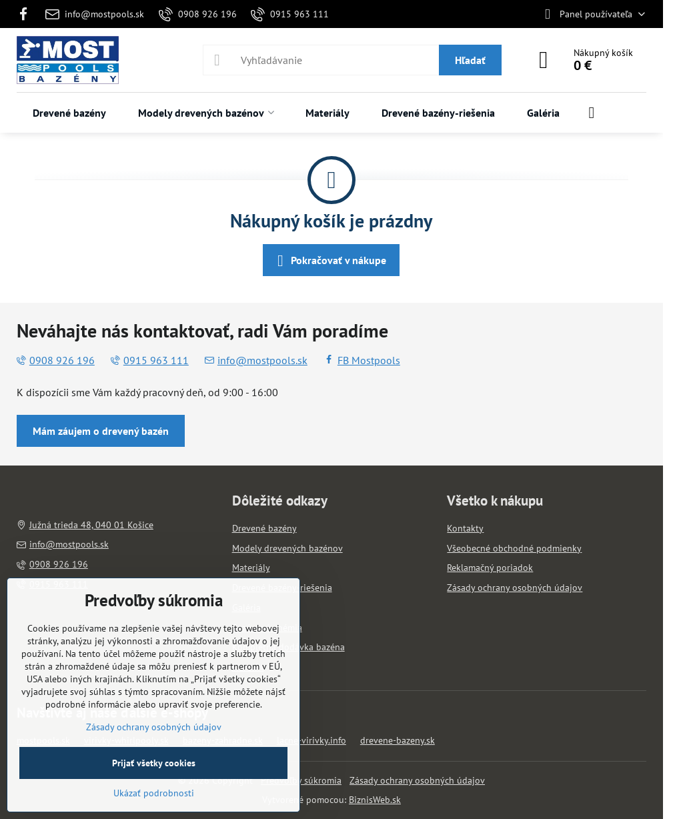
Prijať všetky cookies (153, 763)
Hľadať (470, 60)
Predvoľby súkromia (301, 780)
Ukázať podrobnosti (153, 793)
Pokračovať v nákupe (329, 261)
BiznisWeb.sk (375, 800)
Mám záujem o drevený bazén (101, 431)
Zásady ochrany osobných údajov (417, 780)
